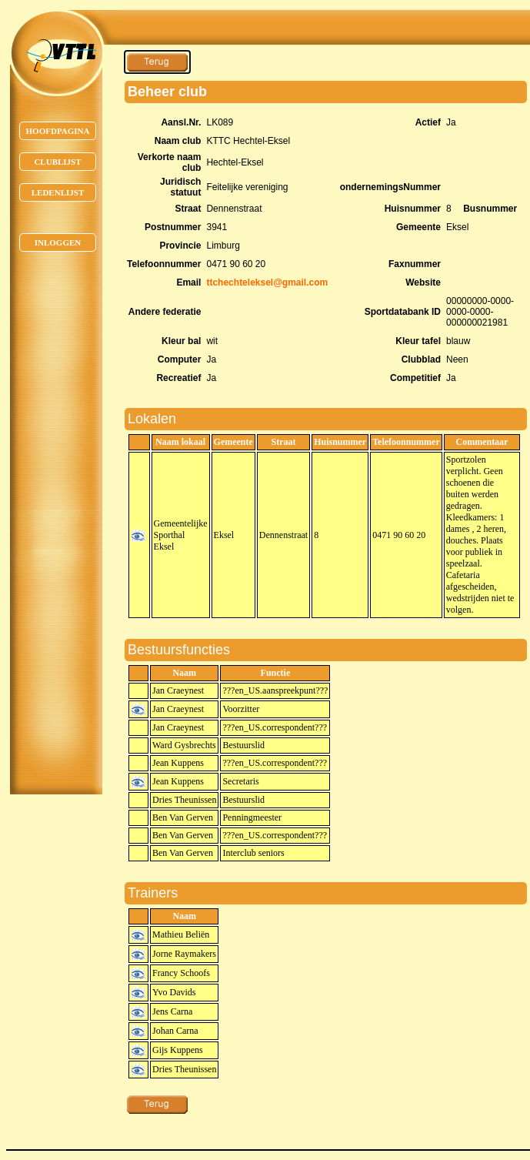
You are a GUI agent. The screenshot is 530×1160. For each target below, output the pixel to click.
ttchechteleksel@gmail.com (267, 282)
